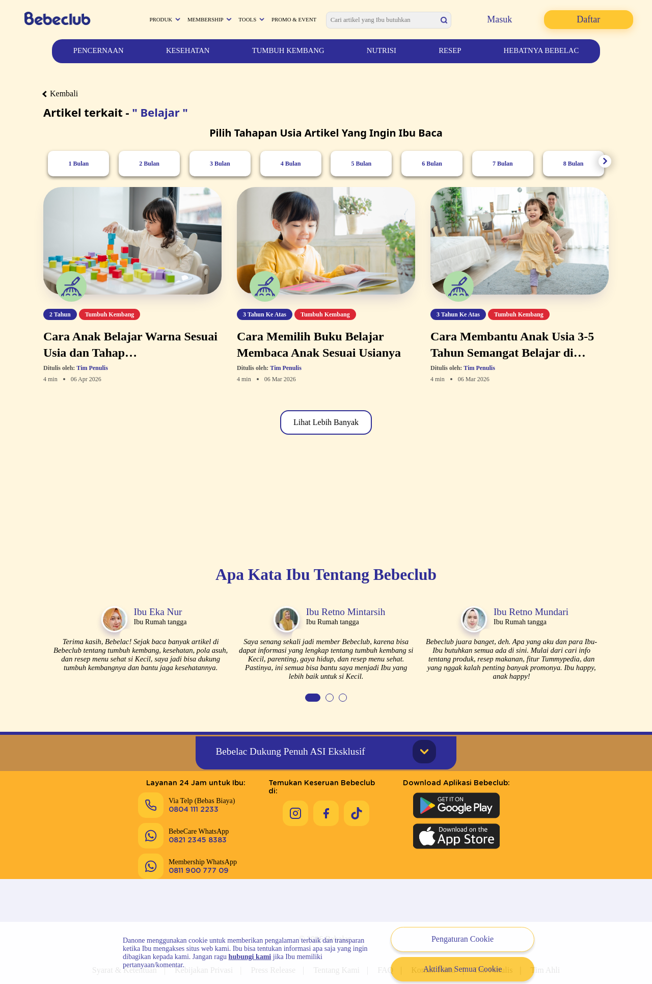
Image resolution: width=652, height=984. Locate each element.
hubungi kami (250, 957)
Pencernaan (98, 50)
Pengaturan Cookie (462, 939)
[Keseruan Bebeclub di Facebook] (326, 803)
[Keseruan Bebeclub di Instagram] (295, 803)
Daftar (588, 19)
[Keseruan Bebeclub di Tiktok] (356, 803)
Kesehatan (188, 50)
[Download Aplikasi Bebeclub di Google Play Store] (456, 803)
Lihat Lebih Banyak (326, 422)
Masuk (499, 19)
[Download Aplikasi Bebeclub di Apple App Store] (456, 834)
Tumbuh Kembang (288, 50)
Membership (205, 19)
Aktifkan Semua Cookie (462, 969)
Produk (160, 19)
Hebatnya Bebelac (541, 50)
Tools (247, 19)
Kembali (60, 93)
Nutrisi (381, 50)
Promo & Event (293, 19)
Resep (450, 50)
